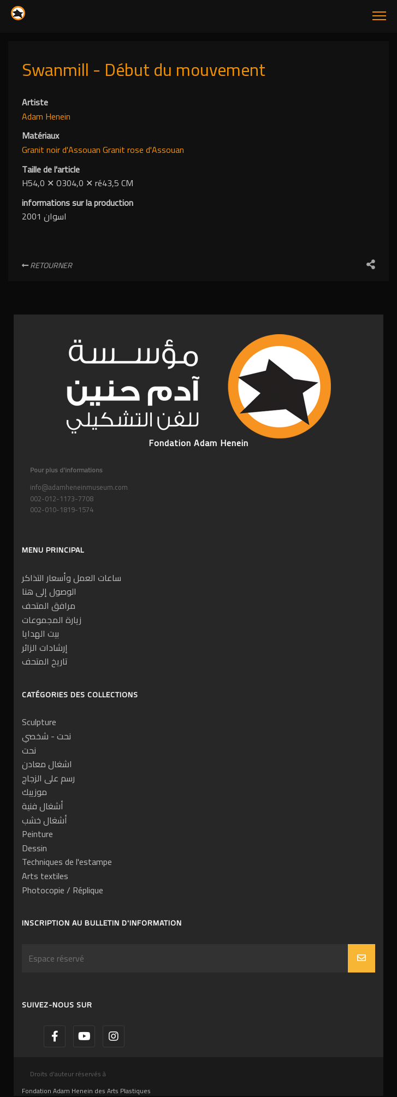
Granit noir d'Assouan (62, 149)
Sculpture (39, 722)
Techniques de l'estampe (67, 861)
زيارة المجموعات (51, 620)
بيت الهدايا (40, 633)
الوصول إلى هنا (49, 591)
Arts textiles (45, 876)
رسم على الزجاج (48, 778)
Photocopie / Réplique (62, 890)
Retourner (47, 265)
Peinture (37, 834)
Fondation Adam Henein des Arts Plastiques (86, 1090)
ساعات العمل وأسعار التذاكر (71, 578)
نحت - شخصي (46, 736)
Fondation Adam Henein (198, 443)
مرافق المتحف (48, 605)
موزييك (34, 792)
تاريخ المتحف (45, 661)
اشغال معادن (47, 764)
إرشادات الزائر (45, 647)
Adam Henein (46, 116)
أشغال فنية (42, 806)
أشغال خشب (44, 820)
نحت (29, 750)
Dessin (34, 848)
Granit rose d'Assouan (143, 149)
